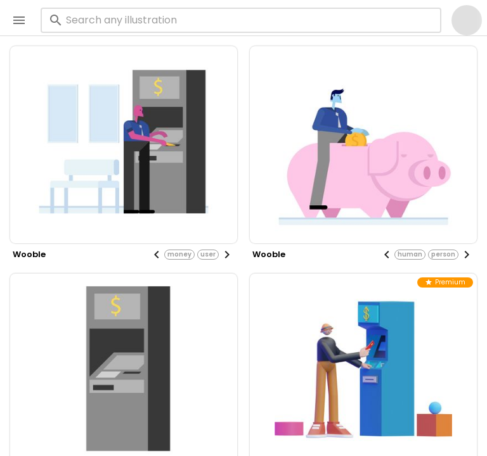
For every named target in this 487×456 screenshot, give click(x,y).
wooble (29, 254)
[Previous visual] (156, 254)
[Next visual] (227, 254)
